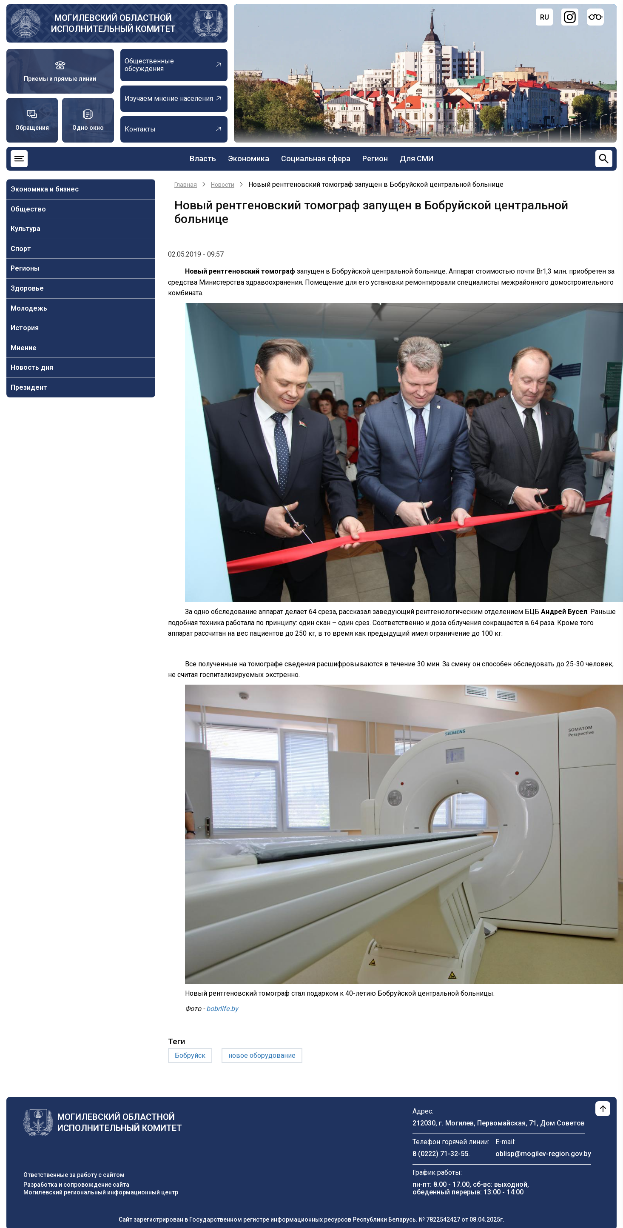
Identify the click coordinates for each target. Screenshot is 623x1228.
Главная (185, 184)
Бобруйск (190, 1055)
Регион (375, 158)
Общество (28, 209)
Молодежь (29, 308)
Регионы (25, 268)
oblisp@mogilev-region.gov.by (543, 1154)
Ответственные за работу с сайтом (74, 1174)
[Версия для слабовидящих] (595, 17)
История (25, 328)
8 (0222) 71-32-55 (440, 1154)
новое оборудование (262, 1055)
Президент (29, 387)
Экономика (248, 158)
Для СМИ (416, 158)
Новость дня (32, 367)
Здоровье (27, 288)
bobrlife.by (222, 1009)
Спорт (21, 249)
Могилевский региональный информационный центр (100, 1192)
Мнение (24, 348)
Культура (25, 229)
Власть (203, 158)
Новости (222, 184)
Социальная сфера (315, 158)
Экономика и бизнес (45, 189)
